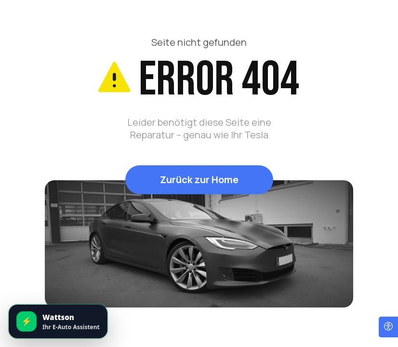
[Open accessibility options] (388, 327)
